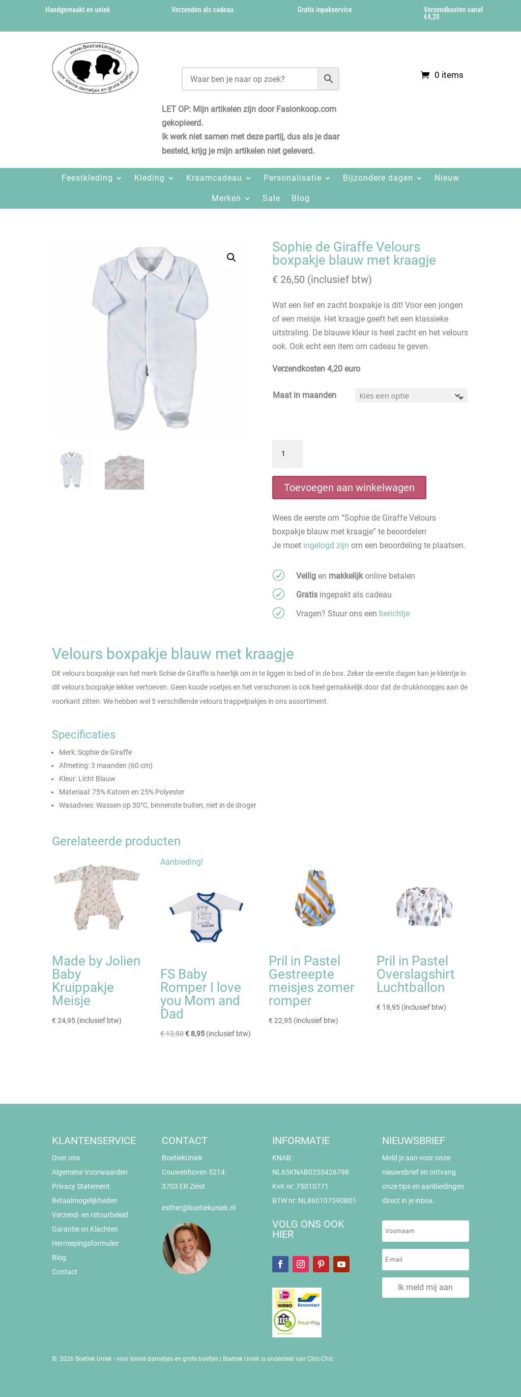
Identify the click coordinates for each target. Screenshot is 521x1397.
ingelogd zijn (326, 545)
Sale (271, 198)
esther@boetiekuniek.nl (199, 1208)
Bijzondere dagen (378, 178)
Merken (226, 198)
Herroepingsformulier (85, 1243)
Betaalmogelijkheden (85, 1200)
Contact (64, 1272)
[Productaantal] (287, 454)
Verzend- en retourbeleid (90, 1215)
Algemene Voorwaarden (90, 1172)
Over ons (66, 1158)
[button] (231, 257)
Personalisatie (293, 178)
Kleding (149, 178)
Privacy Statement (81, 1186)
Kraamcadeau (214, 178)
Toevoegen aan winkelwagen (349, 487)
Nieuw (447, 178)
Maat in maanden (304, 395)
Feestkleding (87, 178)
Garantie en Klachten (85, 1229)
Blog (301, 198)
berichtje (394, 613)
